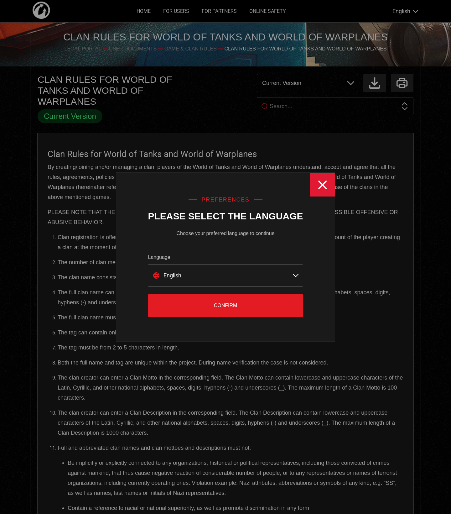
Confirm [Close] (225, 305)
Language (159, 257)
